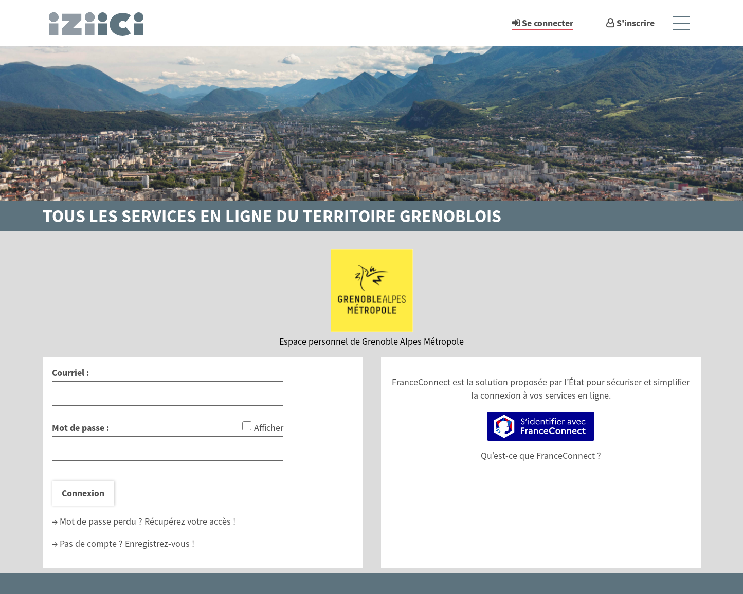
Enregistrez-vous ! (159, 543)
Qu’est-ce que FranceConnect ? (541, 455)
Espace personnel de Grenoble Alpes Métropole (371, 341)
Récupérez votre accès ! (189, 521)
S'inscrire (636, 23)
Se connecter (547, 23)
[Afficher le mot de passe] (246, 425)
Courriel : (70, 373)
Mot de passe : (80, 428)
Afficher (268, 428)
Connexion (83, 493)
